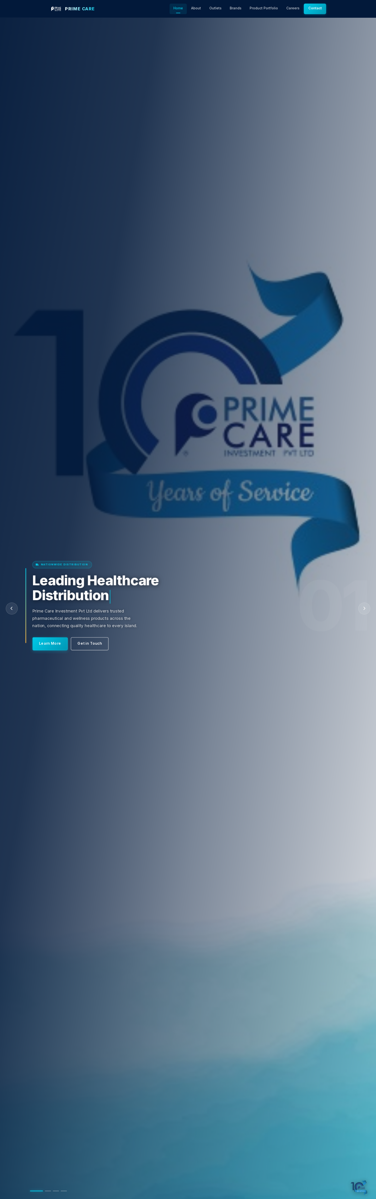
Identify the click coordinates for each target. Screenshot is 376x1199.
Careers (293, 8)
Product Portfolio (264, 8)
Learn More (51, 637)
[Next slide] (364, 609)
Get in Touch (91, 637)
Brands (235, 8)
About (196, 8)
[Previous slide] (12, 609)
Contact (315, 8)
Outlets (215, 8)
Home (178, 8)
